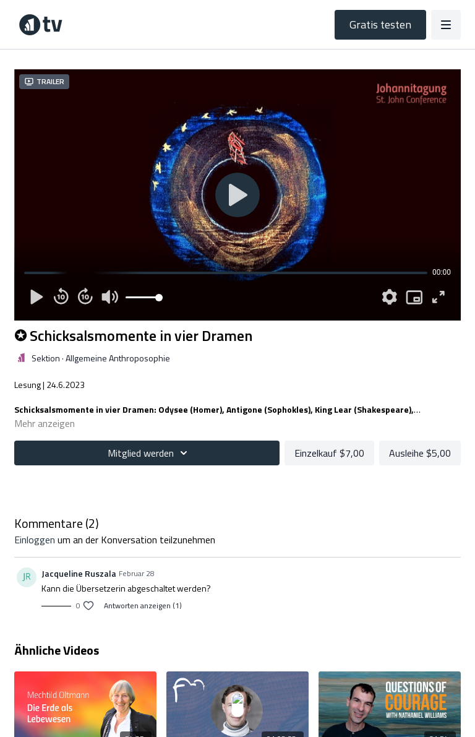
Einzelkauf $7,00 (329, 453)
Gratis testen (380, 24)
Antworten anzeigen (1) (143, 606)
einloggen (34, 539)
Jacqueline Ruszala (78, 573)
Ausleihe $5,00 (420, 453)
